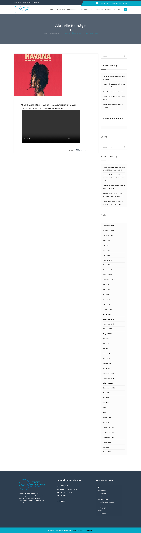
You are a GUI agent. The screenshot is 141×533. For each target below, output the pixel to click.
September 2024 (109, 280)
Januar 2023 (107, 368)
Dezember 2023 (108, 319)
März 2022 (106, 413)
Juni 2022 (106, 398)
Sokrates (103, 493)
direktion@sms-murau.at (31, 2)
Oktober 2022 (108, 383)
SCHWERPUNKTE (86, 9)
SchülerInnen (115, 3)
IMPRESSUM (61, 501)
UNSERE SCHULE (72, 9)
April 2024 (106, 299)
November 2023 (108, 324)
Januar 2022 (107, 422)
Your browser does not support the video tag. (51, 126)
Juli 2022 (106, 393)
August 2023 (107, 334)
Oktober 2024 (108, 275)
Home (52, 9)
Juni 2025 (106, 240)
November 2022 (108, 378)
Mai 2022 (106, 403)
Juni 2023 (106, 344)
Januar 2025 (107, 265)
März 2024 (106, 304)
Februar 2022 (107, 417)
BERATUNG (99, 9)
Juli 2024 (106, 285)
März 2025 (106, 255)
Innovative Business (78, 530)
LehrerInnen (104, 3)
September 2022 (109, 388)
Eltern (125, 3)
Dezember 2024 (108, 270)
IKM (101, 496)
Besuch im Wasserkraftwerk (113, 92)
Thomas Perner (46, 108)
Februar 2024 (107, 309)
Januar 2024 (107, 314)
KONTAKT (117, 9)
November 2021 (108, 432)
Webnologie (88, 530)
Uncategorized (55, 33)
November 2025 (108, 230)
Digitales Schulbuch (107, 502)
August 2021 (107, 442)
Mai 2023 (106, 349)
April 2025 (106, 250)
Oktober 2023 (108, 329)
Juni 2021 (106, 447)
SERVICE (108, 9)
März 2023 (106, 358)
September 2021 (108, 437)
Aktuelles (61, 9)
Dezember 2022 (108, 373)
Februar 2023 (107, 363)
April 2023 (106, 353)
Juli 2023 (106, 339)
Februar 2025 (107, 260)
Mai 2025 (106, 245)
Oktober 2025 (108, 235)
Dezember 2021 (108, 427)
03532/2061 (17, 2)
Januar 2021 (107, 452)
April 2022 (106, 408)
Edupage (103, 508)
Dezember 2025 (108, 226)
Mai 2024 (106, 294)
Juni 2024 (106, 290)
